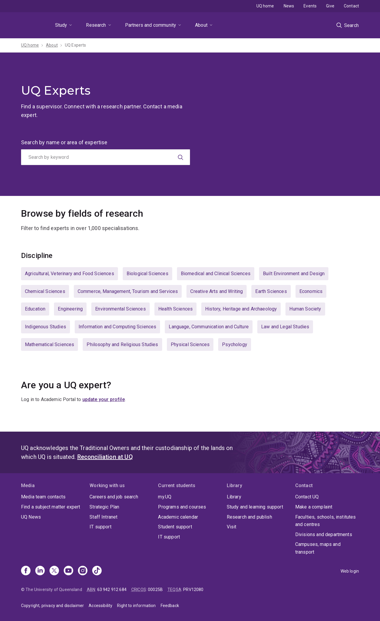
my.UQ (164, 497)
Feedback (170, 605)
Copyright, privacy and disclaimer (52, 605)
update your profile (103, 399)
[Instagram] (82, 571)
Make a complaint (314, 507)
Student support (175, 527)
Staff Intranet (103, 517)
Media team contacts (43, 497)
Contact (351, 6)
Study (61, 25)
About (201, 25)
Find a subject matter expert (50, 507)
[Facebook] (26, 571)
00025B (155, 589)
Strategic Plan (104, 507)
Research (96, 25)
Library (234, 497)
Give (330, 6)
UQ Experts (75, 45)
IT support (100, 527)
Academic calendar (178, 517)
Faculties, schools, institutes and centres (325, 520)
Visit (232, 527)
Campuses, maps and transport (318, 548)
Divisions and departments (323, 534)
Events (310, 6)
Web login (350, 571)
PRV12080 (193, 589)
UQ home (265, 6)
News (289, 6)
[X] (54, 571)
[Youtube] (68, 571)
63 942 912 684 (112, 589)
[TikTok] (97, 571)
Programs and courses (182, 507)
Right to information (136, 605)
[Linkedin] (40, 571)
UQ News (31, 517)
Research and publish (249, 517)
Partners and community (150, 25)
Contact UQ (307, 497)
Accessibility (100, 605)
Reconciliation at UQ (105, 456)
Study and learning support (255, 507)
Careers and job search (114, 497)
